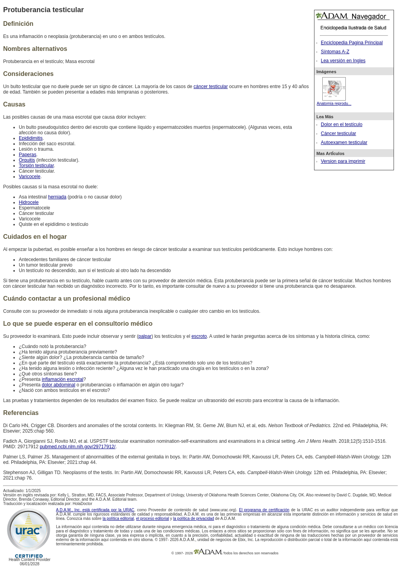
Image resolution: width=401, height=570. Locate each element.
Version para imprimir (343, 161)
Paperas (27, 154)
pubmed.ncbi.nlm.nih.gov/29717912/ (77, 446)
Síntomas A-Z (335, 51)
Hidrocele (29, 202)
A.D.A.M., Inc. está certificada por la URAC (95, 510)
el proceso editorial (152, 518)
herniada (57, 197)
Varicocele (29, 176)
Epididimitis (31, 138)
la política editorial (118, 518)
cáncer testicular (210, 86)
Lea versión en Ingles (343, 60)
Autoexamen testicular (344, 142)
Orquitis (27, 160)
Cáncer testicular (338, 133)
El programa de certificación (264, 510)
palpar (145, 336)
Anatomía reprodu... (334, 101)
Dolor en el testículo (341, 124)
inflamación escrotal (62, 379)
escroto (199, 336)
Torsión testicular (36, 165)
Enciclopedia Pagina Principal (352, 42)
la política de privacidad (193, 518)
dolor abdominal (58, 385)
